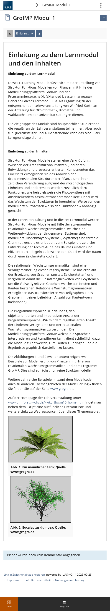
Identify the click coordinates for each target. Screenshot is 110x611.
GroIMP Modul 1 (56, 5)
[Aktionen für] (103, 18)
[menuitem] (64, 604)
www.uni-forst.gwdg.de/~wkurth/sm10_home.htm (46, 402)
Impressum (14, 580)
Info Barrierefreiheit (38, 580)
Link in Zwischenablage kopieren (24, 575)
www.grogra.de (61, 388)
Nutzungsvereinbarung (69, 580)
